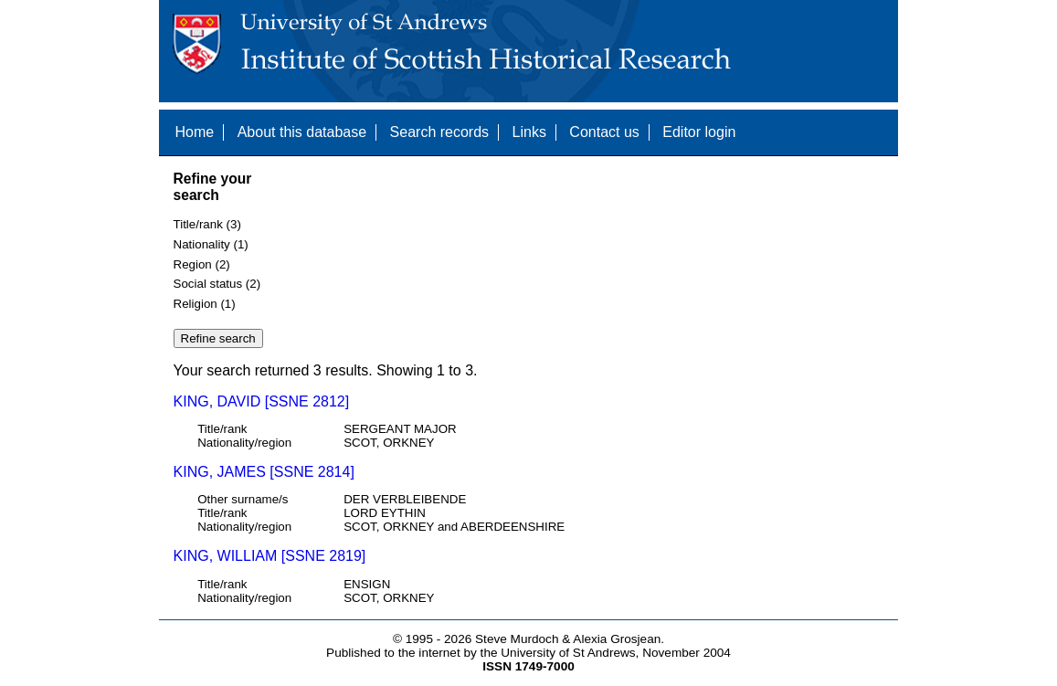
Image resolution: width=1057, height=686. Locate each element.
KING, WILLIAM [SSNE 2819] (270, 556)
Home (195, 132)
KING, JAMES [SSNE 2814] (264, 472)
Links (529, 132)
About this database (302, 132)
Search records (440, 132)
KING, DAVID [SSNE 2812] (262, 401)
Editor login (698, 132)
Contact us (604, 132)
